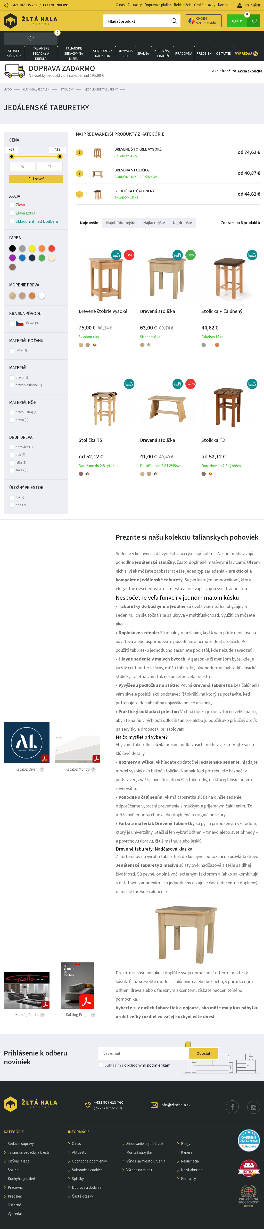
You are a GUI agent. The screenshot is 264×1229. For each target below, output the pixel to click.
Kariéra (186, 1138)
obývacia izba (125, 39)
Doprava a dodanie (87, 1173)
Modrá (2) (22, 243)
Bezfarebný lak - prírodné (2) (12, 281)
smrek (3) (22, 455)
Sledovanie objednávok (144, 1129)
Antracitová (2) (32, 243)
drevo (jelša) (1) (26, 397)
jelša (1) (21, 448)
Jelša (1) (32, 281)
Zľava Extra (22, 198)
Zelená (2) (42, 243)
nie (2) (20, 482)
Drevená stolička (135, 159)
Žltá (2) (32, 233)
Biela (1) (42, 281)
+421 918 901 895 (56, 5)
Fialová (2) (12, 243)
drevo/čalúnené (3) (29, 370)
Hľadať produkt (103, 21)
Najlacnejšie (154, 208)
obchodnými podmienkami (147, 1050)
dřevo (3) (22, 405)
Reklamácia (183, 5)
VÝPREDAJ (246, 39)
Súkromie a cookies (87, 1155)
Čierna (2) (12, 233)
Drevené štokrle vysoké (138, 138)
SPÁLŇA (143, 39)
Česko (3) (32, 308)
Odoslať (203, 1039)
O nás (120, 5)
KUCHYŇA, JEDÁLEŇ (162, 39)
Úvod (8, 75)
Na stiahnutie (192, 1155)
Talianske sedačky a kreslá (40, 39)
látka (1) (21, 335)
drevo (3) (22, 362)
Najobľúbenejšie (120, 208)
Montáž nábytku (139, 1138)
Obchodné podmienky (89, 1146)
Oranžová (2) (42, 233)
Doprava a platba (157, 5)
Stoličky (67, 75)
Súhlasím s (138, 1050)
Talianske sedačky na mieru (73, 39)
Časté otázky (204, 5)
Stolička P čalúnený (134, 180)
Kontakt (224, 5)
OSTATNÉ (223, 39)
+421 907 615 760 (24, 5)
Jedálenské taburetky (101, 75)
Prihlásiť (248, 5)
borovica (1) (24, 432)
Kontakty (188, 1164)
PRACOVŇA (183, 39)
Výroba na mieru (139, 1155)
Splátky (78, 1164)
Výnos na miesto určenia (145, 1146)
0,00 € (246, 20)
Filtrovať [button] (36, 164)
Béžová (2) (51, 243)
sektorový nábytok (102, 39)
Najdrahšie (182, 208)
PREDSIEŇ (204, 39)
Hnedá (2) (12, 252)
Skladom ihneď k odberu (33, 207)
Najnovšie (89, 208)
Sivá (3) (22, 233)
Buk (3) (22, 281)
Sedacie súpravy (14, 39)
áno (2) (21, 490)
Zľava (17, 190)
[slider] (11, 142)
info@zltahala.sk (175, 1090)
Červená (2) (51, 233)
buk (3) (20, 440)
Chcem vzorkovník (184, 21)
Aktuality (134, 5)
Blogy (185, 1129)
